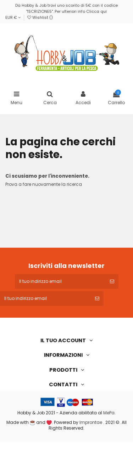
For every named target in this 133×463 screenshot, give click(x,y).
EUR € (13, 17)
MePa (109, 413)
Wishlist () (40, 17)
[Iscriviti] (112, 281)
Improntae (90, 422)
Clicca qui (96, 11)
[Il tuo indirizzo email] (60, 281)
